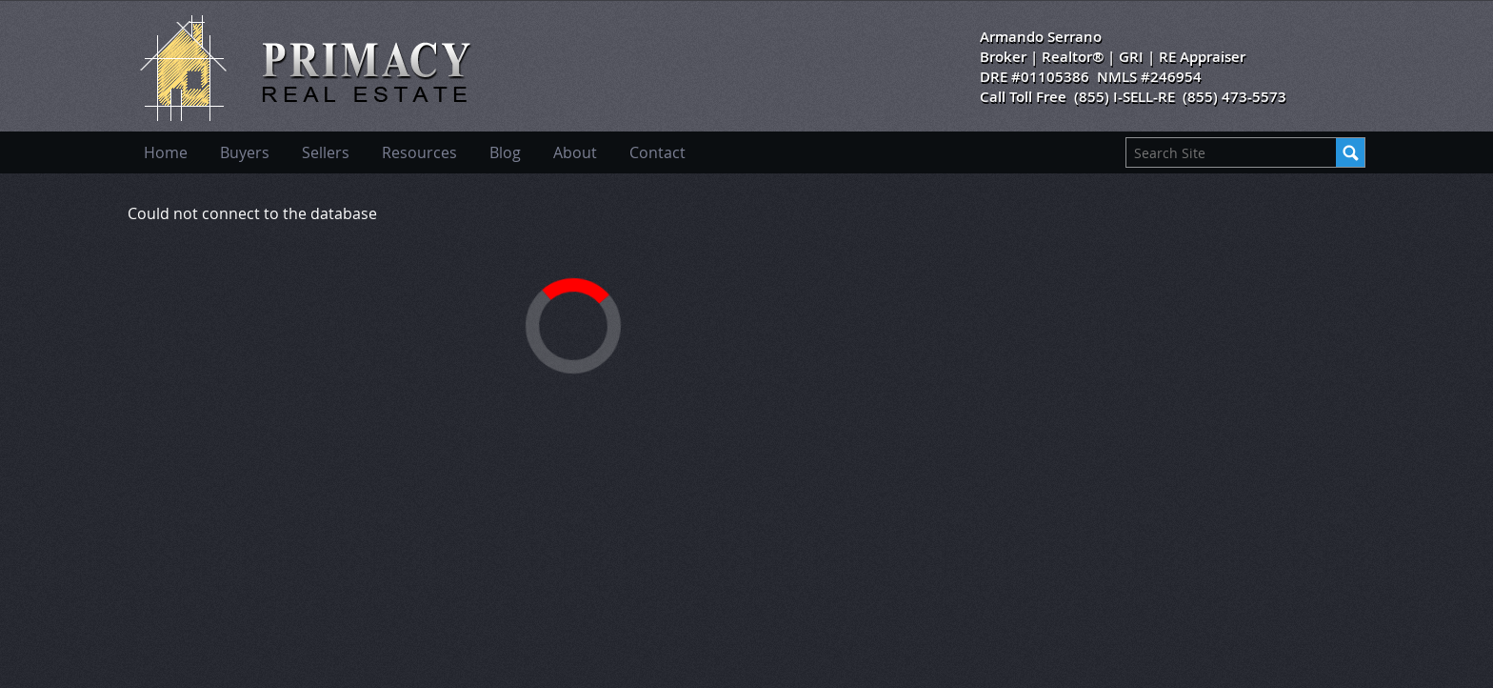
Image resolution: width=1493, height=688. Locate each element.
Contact (657, 152)
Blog (505, 152)
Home (166, 152)
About (575, 152)
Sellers (325, 152)
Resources (419, 152)
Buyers (244, 152)
